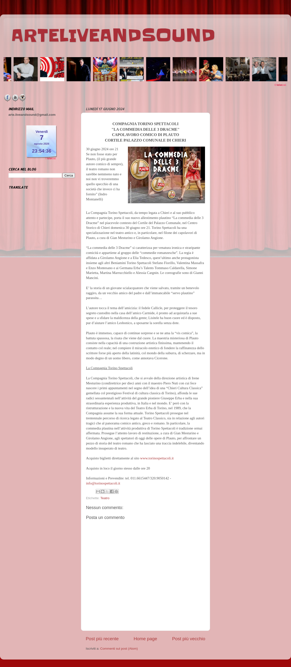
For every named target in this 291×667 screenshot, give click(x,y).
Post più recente (102, 638)
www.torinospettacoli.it (157, 458)
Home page (145, 638)
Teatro (105, 498)
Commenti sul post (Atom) (119, 648)
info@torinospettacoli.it (103, 483)
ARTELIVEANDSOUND (113, 35)
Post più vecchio (188, 638)
